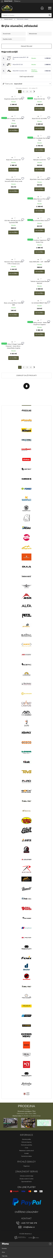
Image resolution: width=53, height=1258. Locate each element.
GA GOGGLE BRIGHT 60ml (39, 303)
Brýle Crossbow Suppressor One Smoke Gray (39, 241)
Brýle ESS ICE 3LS (18, 64)
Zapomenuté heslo (26, 1181)
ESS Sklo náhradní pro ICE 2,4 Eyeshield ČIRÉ (13, 221)
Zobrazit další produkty (26, 375)
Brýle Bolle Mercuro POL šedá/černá (39, 200)
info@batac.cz (29, 1227)
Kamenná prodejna (26, 1156)
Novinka (4, 1248)
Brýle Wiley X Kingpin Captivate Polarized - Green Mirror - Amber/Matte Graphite (13, 346)
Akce (3, 1252)
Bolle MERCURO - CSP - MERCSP (40, 262)
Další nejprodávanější (26, 77)
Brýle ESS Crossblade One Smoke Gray (39, 139)
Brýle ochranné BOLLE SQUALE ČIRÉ (13, 304)
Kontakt (26, 1153)
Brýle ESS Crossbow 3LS (20, 71)
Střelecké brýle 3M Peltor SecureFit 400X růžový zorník (13, 180)
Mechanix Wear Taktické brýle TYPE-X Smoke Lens (13, 263)
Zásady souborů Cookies (26, 1179)
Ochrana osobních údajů (26, 1176)
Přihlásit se (17, 1)
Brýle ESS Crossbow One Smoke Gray (13, 119)
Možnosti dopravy (27, 1142)
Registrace (27, 1166)
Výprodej (4, 1256)
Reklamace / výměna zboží (26, 1150)
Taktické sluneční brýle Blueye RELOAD (39, 282)
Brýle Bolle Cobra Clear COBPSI (39, 179)
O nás (26, 1148)
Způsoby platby (26, 1139)
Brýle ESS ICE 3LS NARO (39, 118)
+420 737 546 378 (29, 1223)
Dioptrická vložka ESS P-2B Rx (13, 99)
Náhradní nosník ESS (39, 160)
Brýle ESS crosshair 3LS (13, 160)
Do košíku (13, 109)
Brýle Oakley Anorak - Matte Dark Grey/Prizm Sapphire (39, 323)
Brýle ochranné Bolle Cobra (39, 220)
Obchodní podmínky (26, 1145)
